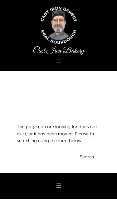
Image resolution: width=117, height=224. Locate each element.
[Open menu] (58, 61)
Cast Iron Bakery (58, 51)
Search (87, 157)
